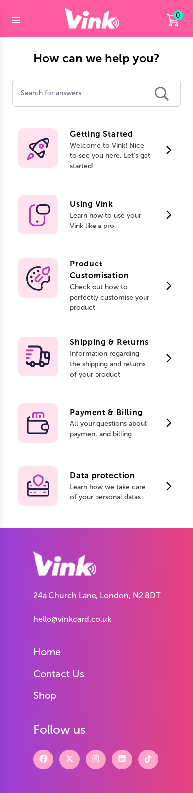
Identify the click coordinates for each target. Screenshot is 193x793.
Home (47, 652)
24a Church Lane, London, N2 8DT (96, 595)
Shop (44, 695)
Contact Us (58, 674)
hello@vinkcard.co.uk (72, 619)
